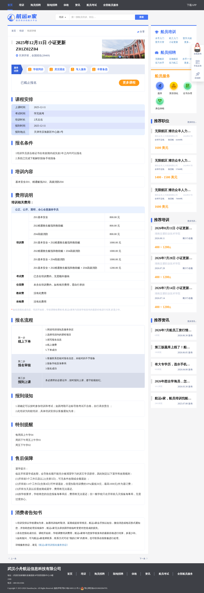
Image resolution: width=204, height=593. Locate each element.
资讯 (77, 5)
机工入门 (173, 38)
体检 (66, 5)
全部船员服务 (110, 5)
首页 (10, 5)
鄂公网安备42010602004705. (94, 588)
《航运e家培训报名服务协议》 (53, 545)
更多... (187, 42)
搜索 (141, 17)
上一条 (12, 558)
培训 (21, 5)
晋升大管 (159, 42)
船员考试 (92, 5)
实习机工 (173, 63)
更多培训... (192, 221)
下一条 (143, 558)
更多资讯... (192, 321)
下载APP (192, 5)
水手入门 (159, 38)
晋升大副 (187, 38)
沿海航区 (173, 59)
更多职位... (192, 122)
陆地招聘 (52, 5)
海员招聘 (35, 5)
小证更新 (173, 42)
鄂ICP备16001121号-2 (71, 588)
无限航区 (159, 59)
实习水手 (159, 63)
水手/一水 (187, 59)
